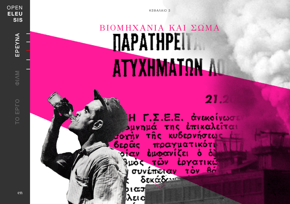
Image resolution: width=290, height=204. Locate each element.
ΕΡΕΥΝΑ (18, 45)
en (20, 192)
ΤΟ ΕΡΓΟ (18, 111)
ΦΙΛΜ (18, 78)
